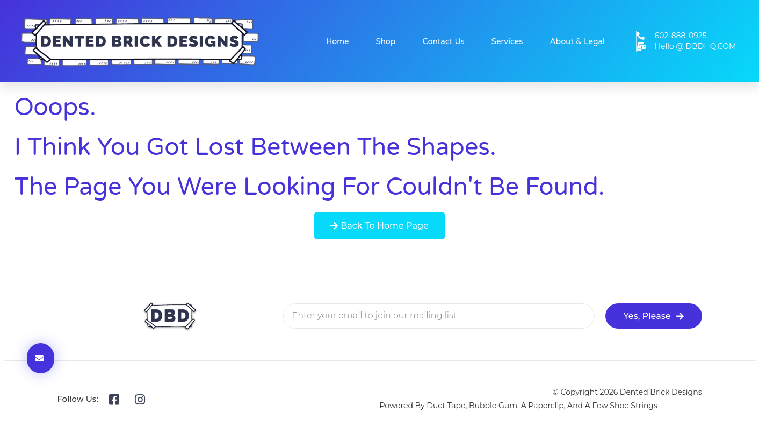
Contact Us (443, 41)
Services (507, 41)
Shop (386, 41)
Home (337, 41)
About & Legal (577, 41)
